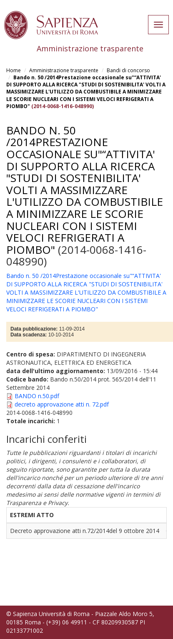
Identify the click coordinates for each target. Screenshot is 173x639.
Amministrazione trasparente (63, 70)
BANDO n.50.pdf (37, 396)
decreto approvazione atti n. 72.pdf (62, 404)
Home (13, 70)
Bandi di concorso (128, 70)
